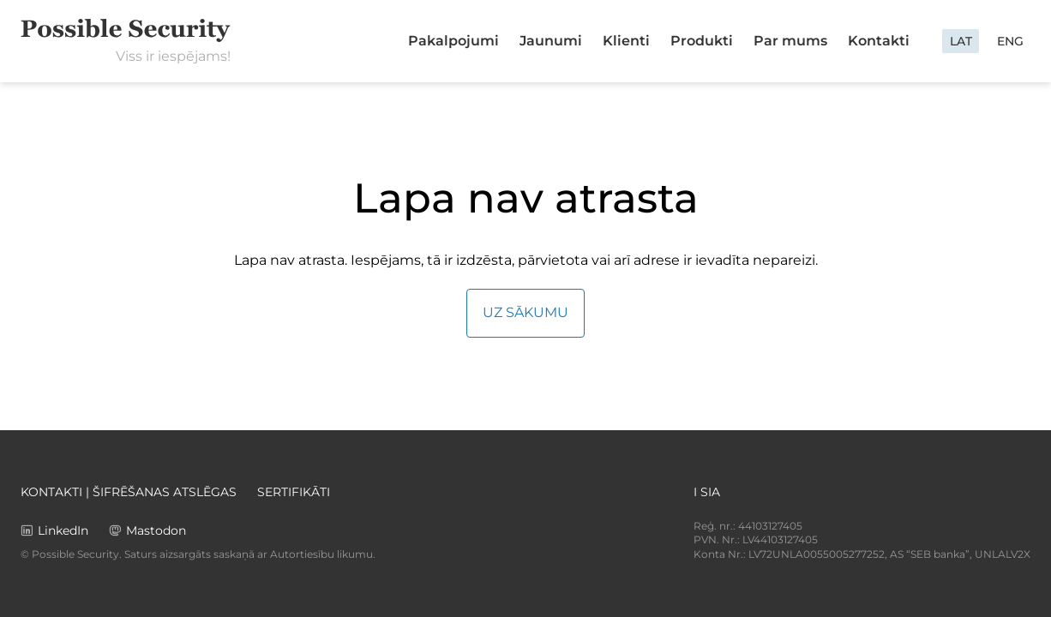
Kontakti (879, 41)
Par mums (790, 41)
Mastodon (156, 530)
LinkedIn (63, 530)
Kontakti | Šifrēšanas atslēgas (129, 492)
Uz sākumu (525, 312)
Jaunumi (550, 41)
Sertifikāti (293, 492)
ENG (1010, 41)
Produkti (701, 41)
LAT (961, 41)
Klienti (626, 41)
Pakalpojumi (453, 41)
